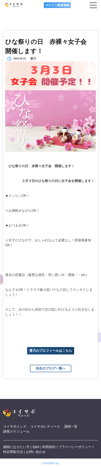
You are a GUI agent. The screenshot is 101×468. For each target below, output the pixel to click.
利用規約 (49, 447)
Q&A (35, 447)
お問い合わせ (36, 452)
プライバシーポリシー (74, 447)
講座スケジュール (16, 431)
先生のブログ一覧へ (50, 368)
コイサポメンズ (14, 426)
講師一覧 (70, 426)
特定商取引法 (13, 452)
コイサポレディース (45, 426)
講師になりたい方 (16, 447)
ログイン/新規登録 (57, 5)
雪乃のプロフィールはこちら (50, 350)
